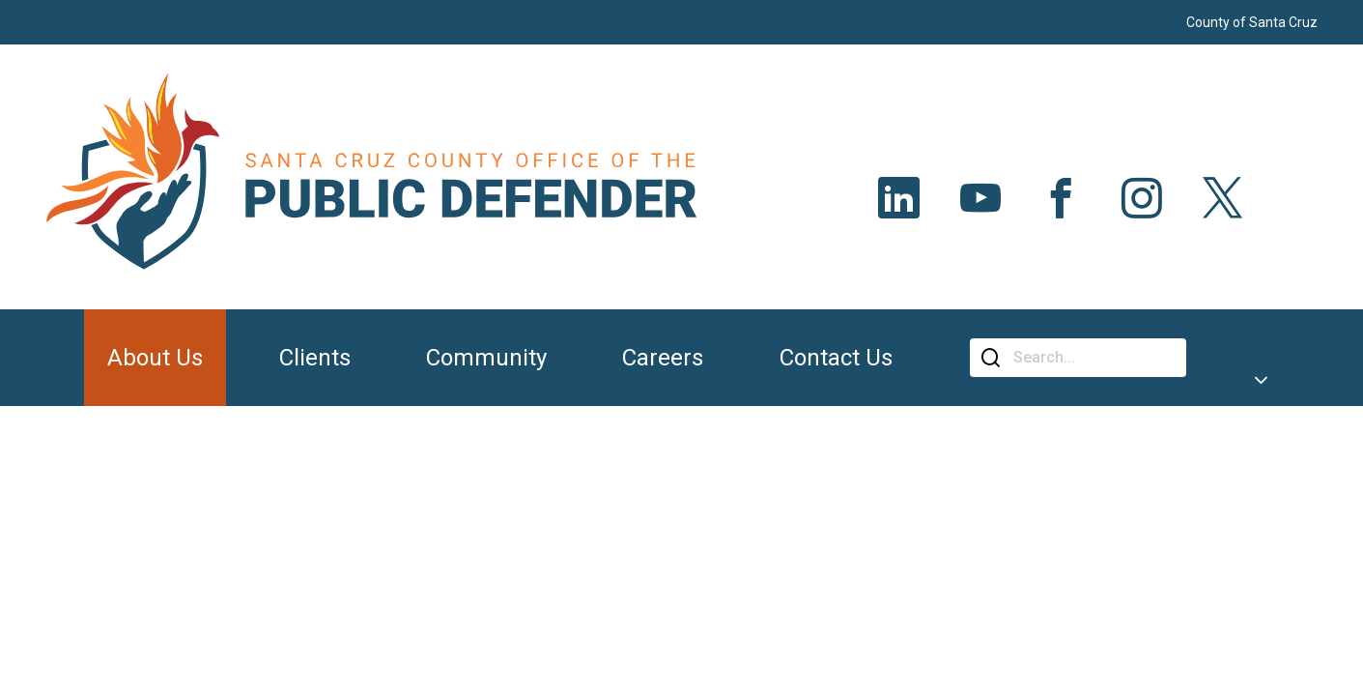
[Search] (1092, 357)
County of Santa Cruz (1252, 22)
